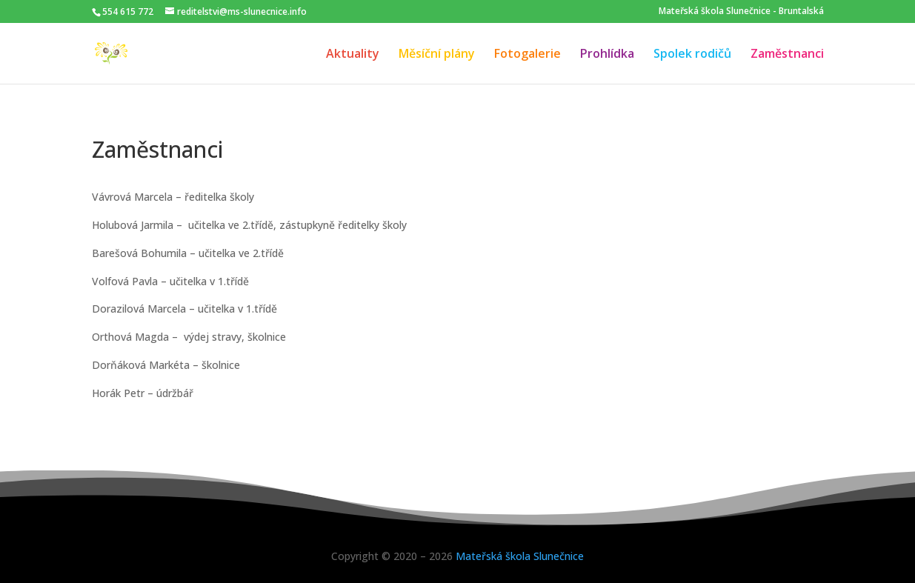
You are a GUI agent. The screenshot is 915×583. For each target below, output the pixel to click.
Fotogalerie (527, 54)
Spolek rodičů (692, 54)
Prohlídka (607, 54)
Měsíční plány (437, 54)
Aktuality (352, 54)
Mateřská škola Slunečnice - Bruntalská (741, 11)
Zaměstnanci (787, 54)
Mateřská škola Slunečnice (520, 556)
